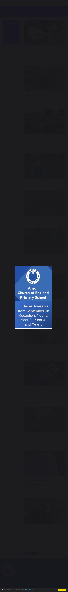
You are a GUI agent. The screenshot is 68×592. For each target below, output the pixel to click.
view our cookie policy (37, 590)
